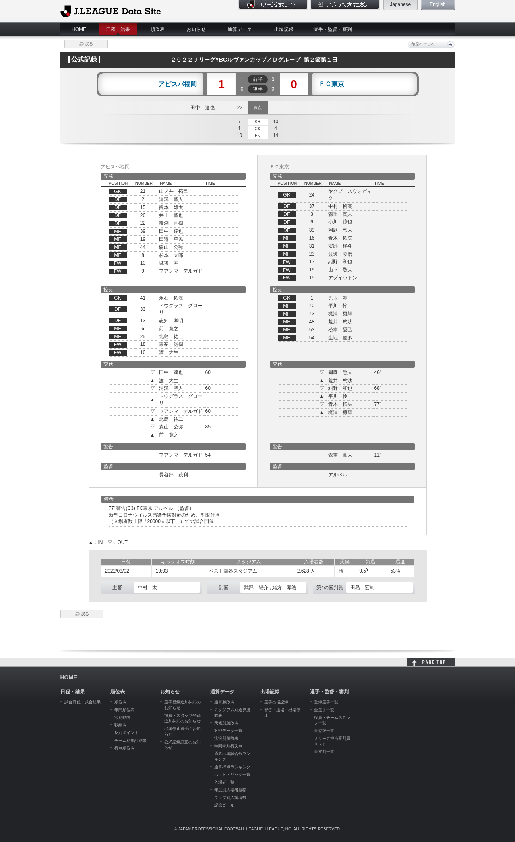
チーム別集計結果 (130, 740)
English (437, 4)
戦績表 (120, 725)
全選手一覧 (324, 710)
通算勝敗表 (224, 702)
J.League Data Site (110, 11)
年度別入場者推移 (230, 790)
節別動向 (122, 717)
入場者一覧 (224, 782)
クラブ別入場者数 (230, 797)
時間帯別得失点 (228, 746)
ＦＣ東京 (331, 84)
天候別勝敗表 (226, 723)
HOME (79, 29)
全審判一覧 (324, 751)
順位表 (157, 29)
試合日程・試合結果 (82, 702)
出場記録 (284, 29)
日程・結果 (118, 29)
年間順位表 (124, 710)
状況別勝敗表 (226, 738)
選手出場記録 (276, 702)
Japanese (400, 4)
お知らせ (196, 29)
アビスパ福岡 (177, 84)
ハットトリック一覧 (232, 774)
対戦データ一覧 (228, 730)
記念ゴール (224, 805)
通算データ (240, 29)
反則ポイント (126, 732)
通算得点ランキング (232, 767)
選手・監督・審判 (332, 29)
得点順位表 (124, 748)
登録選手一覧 (326, 702)
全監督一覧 (324, 730)
